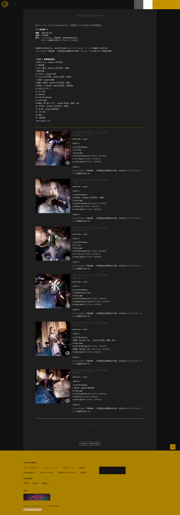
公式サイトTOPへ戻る (90, 444)
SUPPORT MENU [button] (29, 463)
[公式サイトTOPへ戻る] (172, 447)
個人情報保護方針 (29, 472)
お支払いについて (68, 467)
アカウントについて (51, 467)
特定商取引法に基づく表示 (67, 472)
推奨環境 (83, 472)
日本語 (26, 483)
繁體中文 (45, 483)
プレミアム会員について (31, 467)
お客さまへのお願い (46, 472)
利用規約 (82, 467)
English (35, 483)
